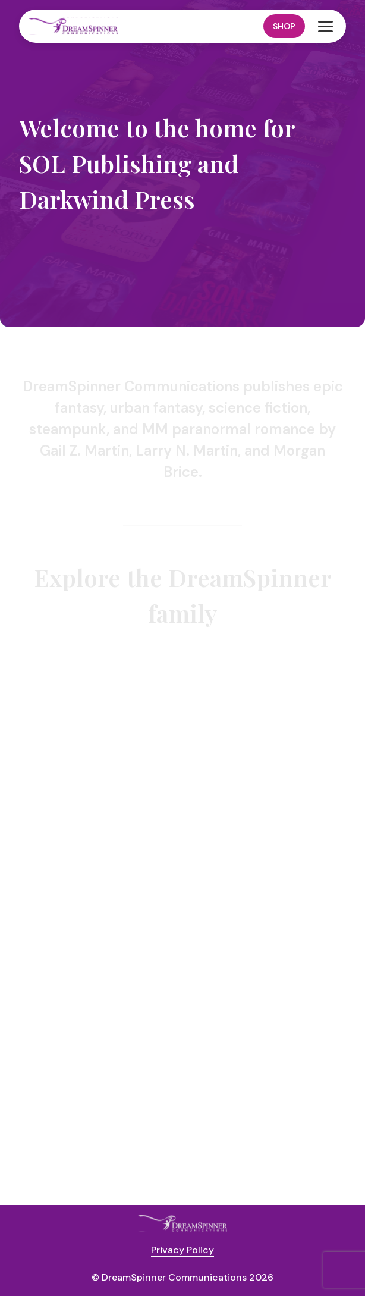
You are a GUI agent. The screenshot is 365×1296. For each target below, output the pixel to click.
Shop (284, 26)
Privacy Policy (182, 1250)
